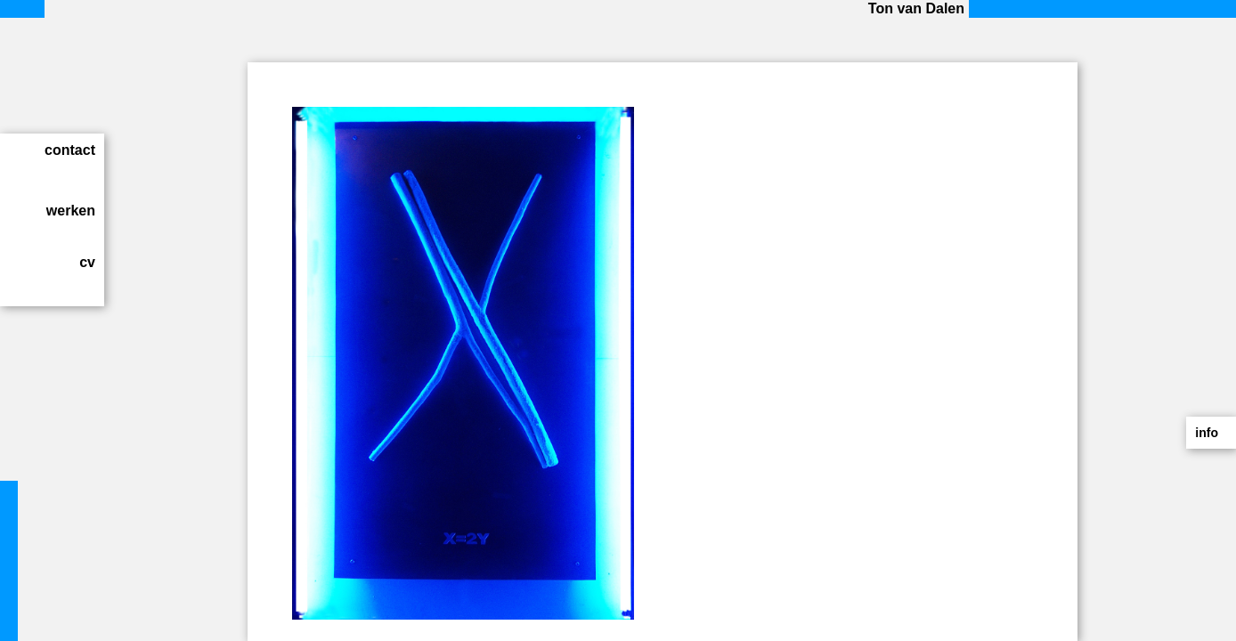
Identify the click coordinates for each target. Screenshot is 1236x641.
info (1206, 433)
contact (70, 150)
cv (87, 262)
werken (70, 210)
